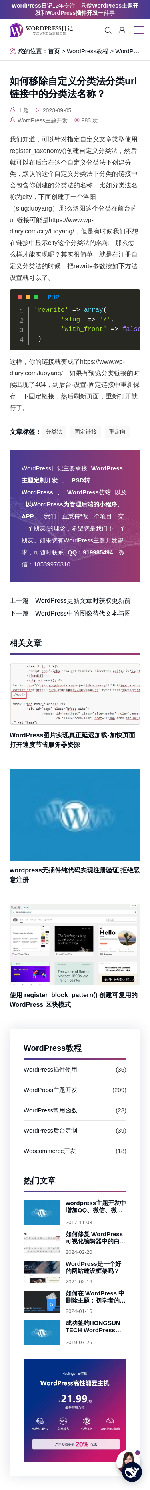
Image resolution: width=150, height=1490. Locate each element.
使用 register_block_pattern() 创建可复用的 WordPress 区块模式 (74, 1000)
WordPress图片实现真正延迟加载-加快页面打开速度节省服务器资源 (72, 740)
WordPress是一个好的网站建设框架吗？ (93, 1267)
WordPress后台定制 (50, 1130)
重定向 (117, 431)
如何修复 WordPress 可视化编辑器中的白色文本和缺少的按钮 (96, 1238)
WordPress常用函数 (50, 1110)
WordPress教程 (87, 51)
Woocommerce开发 (50, 1150)
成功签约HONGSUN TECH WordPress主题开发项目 (93, 1326)
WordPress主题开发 (50, 1089)
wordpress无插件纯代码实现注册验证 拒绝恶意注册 (75, 875)
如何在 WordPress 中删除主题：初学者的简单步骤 (96, 1297)
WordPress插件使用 (50, 1069)
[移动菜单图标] (139, 30)
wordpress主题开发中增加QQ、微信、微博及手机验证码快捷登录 (96, 1206)
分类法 (54, 431)
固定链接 (85, 431)
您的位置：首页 (35, 51)
